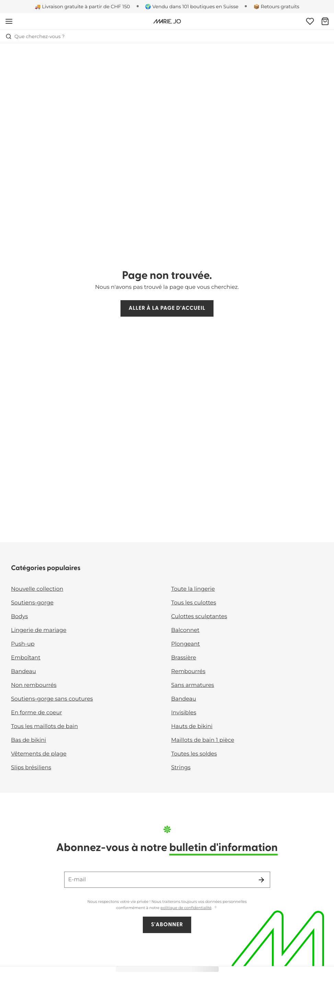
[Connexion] (310, 21)
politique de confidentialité (186, 907)
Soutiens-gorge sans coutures (52, 699)
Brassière (183, 658)
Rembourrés (188, 671)
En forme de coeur (36, 713)
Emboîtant (26, 658)
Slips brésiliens (31, 767)
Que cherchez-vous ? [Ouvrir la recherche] (35, 36)
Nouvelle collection (37, 589)
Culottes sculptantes (199, 616)
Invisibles (183, 713)
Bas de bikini (28, 740)
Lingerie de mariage (38, 630)
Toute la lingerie (193, 589)
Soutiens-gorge (32, 603)
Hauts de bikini (192, 726)
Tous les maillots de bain (44, 726)
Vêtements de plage (39, 754)
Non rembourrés (34, 685)
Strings (181, 767)
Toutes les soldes (194, 754)
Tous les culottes (193, 603)
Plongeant (185, 644)
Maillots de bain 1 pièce (202, 740)
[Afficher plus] (215, 907)
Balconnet (185, 630)
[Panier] (325, 21)
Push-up (23, 644)
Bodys (19, 616)
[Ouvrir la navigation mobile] (8, 21)
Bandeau (23, 671)
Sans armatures (192, 685)
